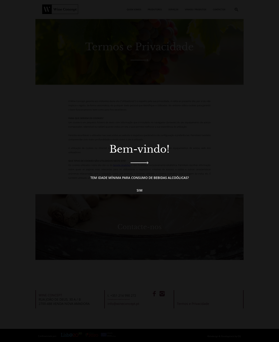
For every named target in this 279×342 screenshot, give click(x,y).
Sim (140, 190)
